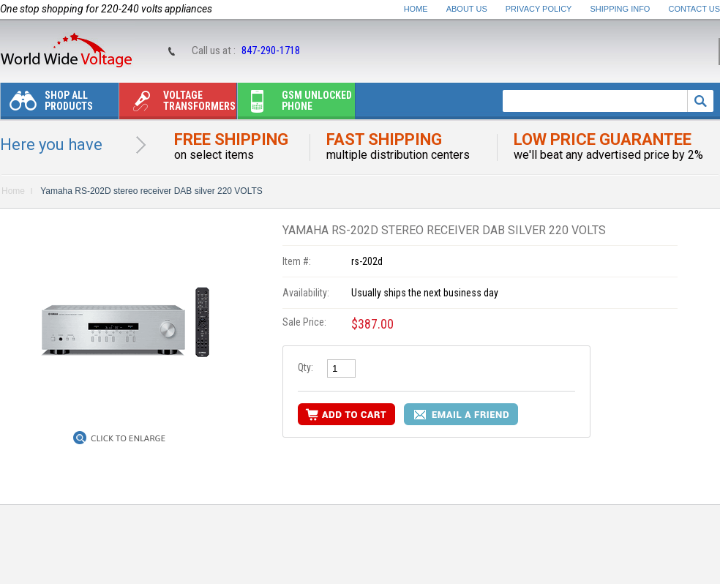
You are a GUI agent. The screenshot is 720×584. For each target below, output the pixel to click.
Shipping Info (620, 8)
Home (416, 8)
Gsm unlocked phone (295, 104)
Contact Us (695, 8)
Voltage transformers (177, 104)
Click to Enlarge (128, 438)
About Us (466, 8)
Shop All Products (47, 104)
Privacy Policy (539, 8)
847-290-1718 (270, 50)
